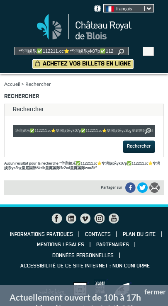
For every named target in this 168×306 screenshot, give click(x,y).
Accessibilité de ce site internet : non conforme (85, 266)
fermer (155, 291)
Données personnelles (83, 255)
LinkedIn (71, 218)
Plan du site (139, 234)
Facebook (56, 218)
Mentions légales (60, 245)
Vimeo (85, 218)
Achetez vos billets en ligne (87, 64)
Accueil (12, 84)
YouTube (113, 218)
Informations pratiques (41, 234)
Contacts (98, 234)
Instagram (99, 218)
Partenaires (112, 245)
